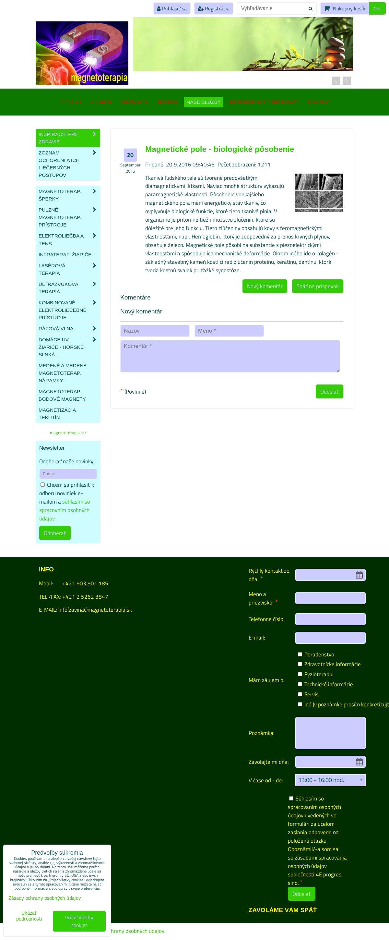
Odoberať (55, 533)
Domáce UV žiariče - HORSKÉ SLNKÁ (69, 347)
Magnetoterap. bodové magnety (62, 395)
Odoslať (329, 391)
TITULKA (72, 102)
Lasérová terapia (69, 269)
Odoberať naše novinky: (67, 461)
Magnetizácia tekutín (57, 413)
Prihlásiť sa (172, 8)
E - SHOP (101, 102)
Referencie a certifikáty (264, 102)
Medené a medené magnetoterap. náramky (63, 373)
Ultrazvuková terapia (69, 288)
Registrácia (214, 8)
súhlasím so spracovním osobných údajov (64, 510)
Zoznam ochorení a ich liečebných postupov (69, 163)
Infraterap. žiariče (65, 254)
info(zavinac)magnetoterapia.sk (95, 609)
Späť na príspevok (318, 286)
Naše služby (203, 102)
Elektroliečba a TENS (69, 239)
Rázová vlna (69, 328)
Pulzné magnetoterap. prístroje (69, 217)
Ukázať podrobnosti (29, 916)
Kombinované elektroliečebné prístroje (69, 310)
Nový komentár (265, 286)
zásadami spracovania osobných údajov (317, 861)
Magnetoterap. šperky (69, 195)
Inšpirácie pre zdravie (69, 138)
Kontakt (319, 102)
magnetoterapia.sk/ (68, 432)
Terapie (167, 102)
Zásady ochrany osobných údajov (126, 931)
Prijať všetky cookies (79, 921)
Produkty (134, 102)
